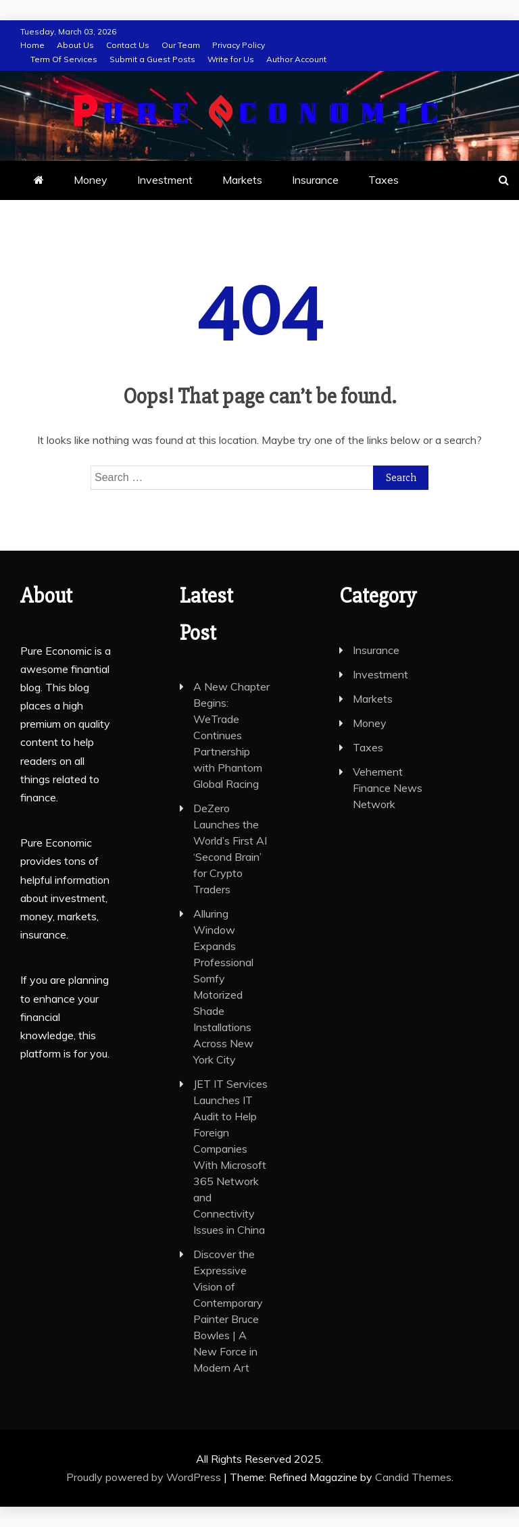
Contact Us (127, 45)
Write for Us (230, 59)
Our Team (181, 45)
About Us (75, 45)
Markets (242, 179)
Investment (165, 179)
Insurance (315, 179)
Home (32, 45)
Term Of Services (63, 59)
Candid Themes (413, 1477)
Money (90, 179)
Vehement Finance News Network (387, 788)
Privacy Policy (238, 45)
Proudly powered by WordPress (145, 1477)
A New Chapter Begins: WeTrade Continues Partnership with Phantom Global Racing (231, 735)
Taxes (383, 179)
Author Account (296, 59)
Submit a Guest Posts (152, 59)
